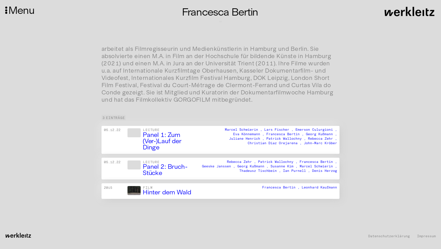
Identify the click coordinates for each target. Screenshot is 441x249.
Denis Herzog (324, 171)
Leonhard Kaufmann (319, 187)
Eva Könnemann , (249, 134)
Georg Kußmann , (321, 134)
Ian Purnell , (297, 171)
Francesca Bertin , (286, 134)
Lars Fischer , (280, 130)
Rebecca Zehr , (322, 139)
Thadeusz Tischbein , (261, 171)
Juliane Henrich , (247, 139)
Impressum (426, 236)
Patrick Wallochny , (287, 139)
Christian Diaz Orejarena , (276, 143)
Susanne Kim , (285, 166)
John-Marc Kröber (320, 143)
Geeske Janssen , (219, 166)
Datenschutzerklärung (389, 236)
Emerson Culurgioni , (316, 130)
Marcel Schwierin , (244, 130)
